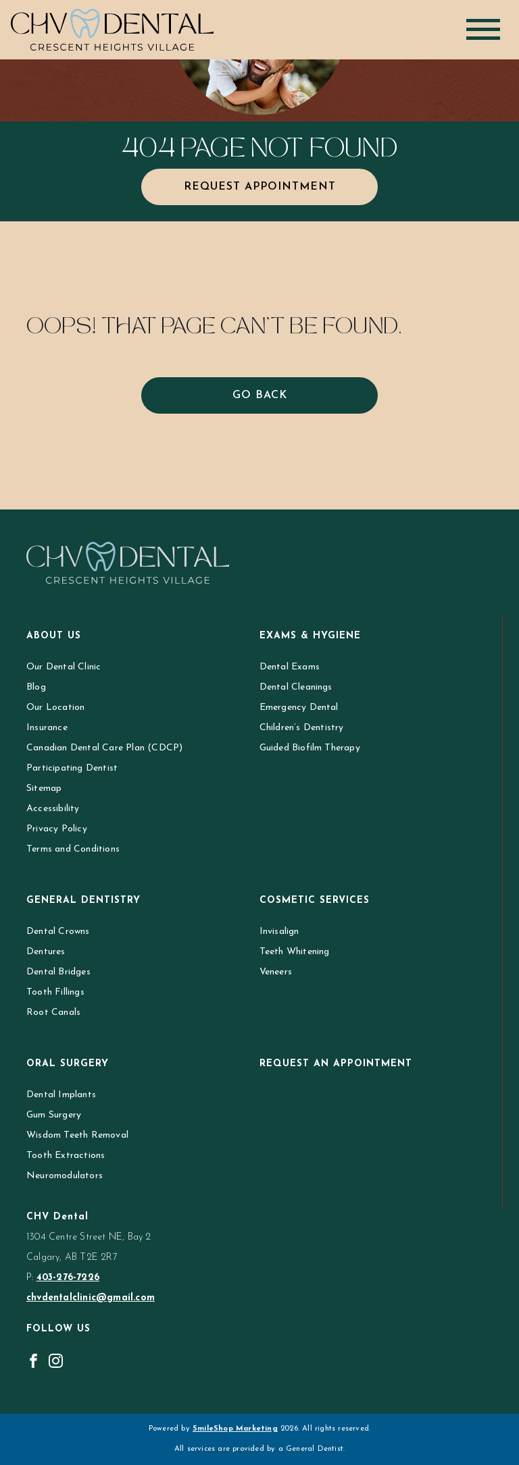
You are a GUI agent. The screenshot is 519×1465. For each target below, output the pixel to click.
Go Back (259, 395)
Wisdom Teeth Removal (77, 1135)
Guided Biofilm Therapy (310, 748)
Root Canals (53, 1012)
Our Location (55, 707)
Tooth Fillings (55, 992)
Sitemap (43, 788)
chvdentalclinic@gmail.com (90, 1298)
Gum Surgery (53, 1115)
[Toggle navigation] (483, 29)
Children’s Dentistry (302, 728)
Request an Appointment (336, 1064)
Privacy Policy (56, 829)
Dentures (46, 952)
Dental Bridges (58, 972)
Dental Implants (61, 1095)
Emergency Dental (299, 707)
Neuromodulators (64, 1176)
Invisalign (279, 932)
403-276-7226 (67, 1278)
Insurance (47, 728)
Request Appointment (260, 187)
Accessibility (53, 809)
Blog (36, 687)
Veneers (276, 972)
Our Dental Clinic (63, 667)
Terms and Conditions (73, 849)
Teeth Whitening (295, 952)
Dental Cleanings (296, 687)
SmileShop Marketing (235, 1429)
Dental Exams (290, 667)
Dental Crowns (58, 932)
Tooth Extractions (65, 1156)
